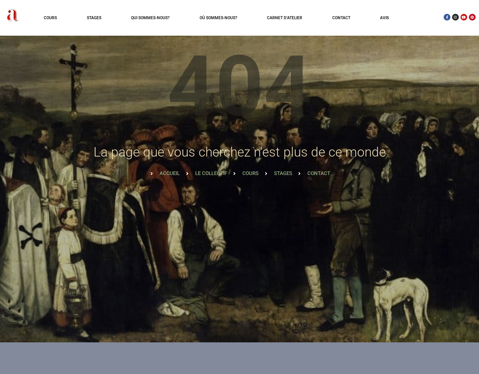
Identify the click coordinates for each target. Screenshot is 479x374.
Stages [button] (94, 17)
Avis (384, 17)
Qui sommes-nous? (150, 17)
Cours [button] (50, 17)
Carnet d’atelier (284, 17)
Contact (341, 17)
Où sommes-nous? (218, 17)
